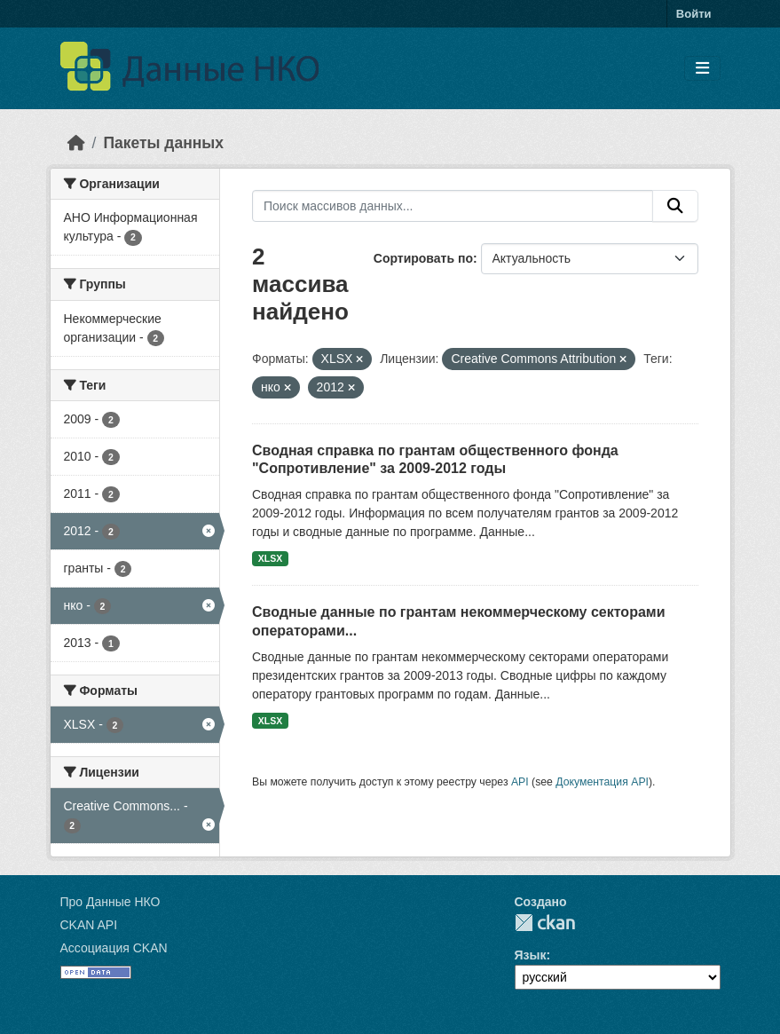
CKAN (545, 922)
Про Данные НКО (110, 902)
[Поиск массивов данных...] (452, 206)
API (520, 782)
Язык (531, 955)
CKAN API (89, 925)
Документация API (602, 782)
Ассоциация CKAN (114, 948)
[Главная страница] (76, 143)
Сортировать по (423, 258)
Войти (694, 13)
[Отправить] (675, 206)
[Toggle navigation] (702, 69)
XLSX (270, 558)
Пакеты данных (163, 143)
